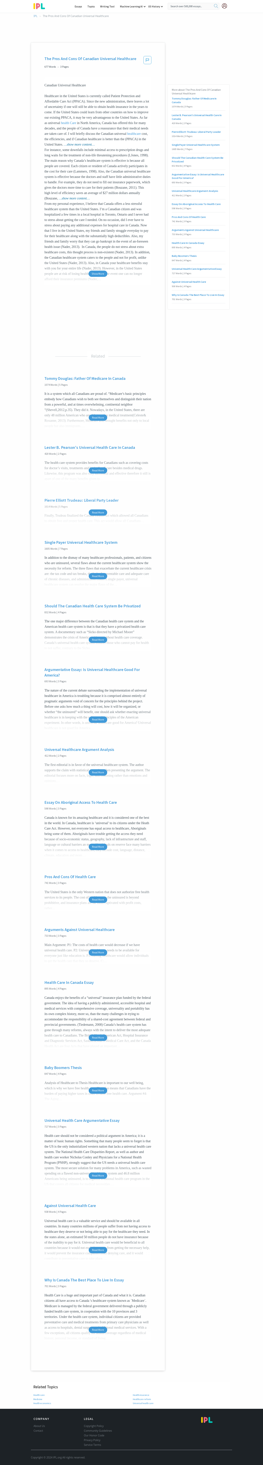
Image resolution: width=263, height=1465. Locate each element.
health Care (68, 123)
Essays (80, 6)
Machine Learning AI (132, 6)
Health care (39, 1395)
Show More (98, 273)
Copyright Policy (94, 1426)
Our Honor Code (94, 1435)
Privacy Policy (92, 1440)
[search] (216, 6)
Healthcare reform (142, 1399)
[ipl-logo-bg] (40, 5)
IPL (35, 16)
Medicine (37, 1399)
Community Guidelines (98, 1431)
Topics (92, 6)
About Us (39, 1426)
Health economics (42, 1403)
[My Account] (226, 6)
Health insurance (141, 1395)
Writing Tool (108, 6)
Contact (38, 1431)
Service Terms (92, 1445)
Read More (98, 417)
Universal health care (143, 1403)
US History (154, 6)
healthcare (134, 133)
